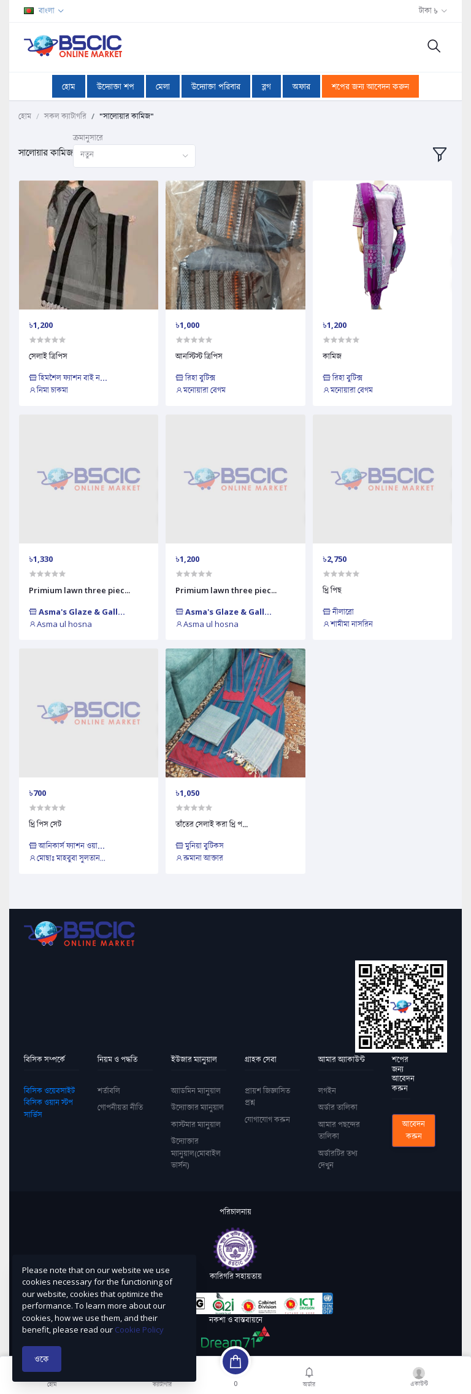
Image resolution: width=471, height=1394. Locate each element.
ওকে (41, 1359)
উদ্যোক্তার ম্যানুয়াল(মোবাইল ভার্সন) (196, 1152)
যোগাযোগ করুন (267, 1119)
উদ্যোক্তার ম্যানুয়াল (197, 1107)
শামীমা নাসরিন (348, 623)
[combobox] (134, 156)
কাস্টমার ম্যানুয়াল (196, 1124)
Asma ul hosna (60, 623)
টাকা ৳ (428, 10)
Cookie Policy (139, 1329)
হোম (68, 86)
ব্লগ (266, 86)
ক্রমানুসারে (88, 137)
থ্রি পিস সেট (45, 824)
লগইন (327, 1090)
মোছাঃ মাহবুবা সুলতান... (67, 857)
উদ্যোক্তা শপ (115, 86)
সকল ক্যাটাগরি (65, 116)
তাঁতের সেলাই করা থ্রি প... (211, 824)
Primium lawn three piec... (79, 590)
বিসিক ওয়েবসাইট (49, 1090)
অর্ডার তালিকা (338, 1107)
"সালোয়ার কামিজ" (126, 116)
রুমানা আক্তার (199, 857)
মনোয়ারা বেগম (200, 389)
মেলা (163, 86)
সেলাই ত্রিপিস (48, 356)
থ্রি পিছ (332, 590)
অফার (301, 86)
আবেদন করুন (413, 1130)
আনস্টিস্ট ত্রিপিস (199, 356)
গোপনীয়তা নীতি (120, 1107)
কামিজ (332, 356)
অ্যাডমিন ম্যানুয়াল (196, 1090)
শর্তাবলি (109, 1090)
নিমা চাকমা (48, 389)
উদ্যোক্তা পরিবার (215, 86)
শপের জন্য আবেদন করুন (370, 86)
